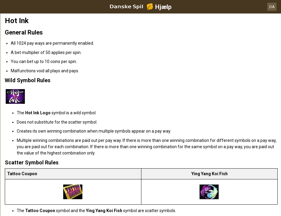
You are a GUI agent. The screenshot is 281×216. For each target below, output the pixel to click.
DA (272, 6)
